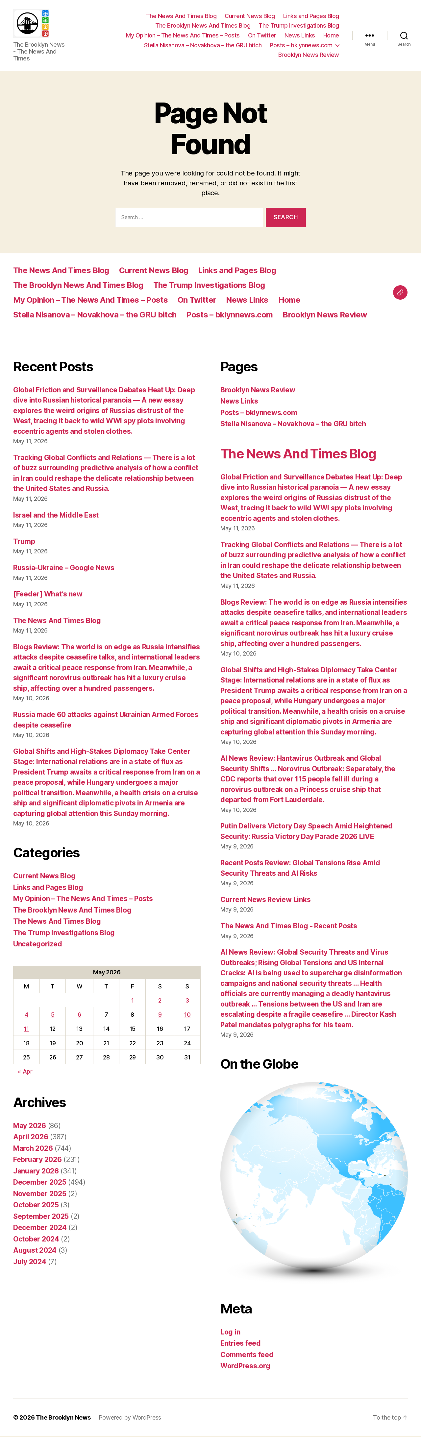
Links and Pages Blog (311, 16)
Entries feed (240, 1344)
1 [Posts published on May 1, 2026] (132, 1001)
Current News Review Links (265, 900)
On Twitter (262, 36)
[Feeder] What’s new (48, 595)
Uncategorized (37, 945)
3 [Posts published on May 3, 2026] (187, 1001)
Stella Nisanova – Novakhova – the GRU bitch (203, 45)
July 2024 (29, 1263)
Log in (230, 1333)
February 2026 (37, 1161)
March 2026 (33, 1149)
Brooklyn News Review (308, 55)
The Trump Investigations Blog (299, 26)
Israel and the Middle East (56, 516)
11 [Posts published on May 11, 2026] (26, 1030)
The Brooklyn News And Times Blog (202, 26)
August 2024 (35, 1251)
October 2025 (36, 1206)
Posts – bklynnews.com (301, 45)
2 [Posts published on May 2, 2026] (159, 1001)
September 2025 (41, 1217)
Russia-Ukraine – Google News (63, 569)
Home (331, 36)
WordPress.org (245, 1367)
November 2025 (39, 1195)
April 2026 (30, 1138)
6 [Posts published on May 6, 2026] (79, 1015)
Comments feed (247, 1356)
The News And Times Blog (181, 16)
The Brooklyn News (63, 1418)
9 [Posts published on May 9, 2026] (160, 1015)
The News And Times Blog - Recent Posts (288, 927)
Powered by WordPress (130, 1418)
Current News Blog (250, 16)
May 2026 (29, 1127)
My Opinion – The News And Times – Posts (183, 36)
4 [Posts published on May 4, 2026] (26, 1015)
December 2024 (40, 1229)
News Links (300, 36)
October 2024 (36, 1240)
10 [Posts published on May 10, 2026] (187, 1015)
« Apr (25, 1072)
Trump (24, 542)
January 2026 (36, 1172)
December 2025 (39, 1183)
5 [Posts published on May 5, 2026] (53, 1015)
